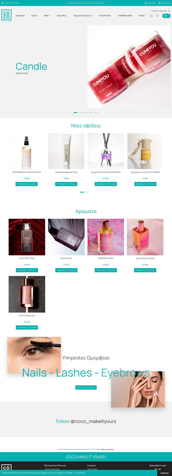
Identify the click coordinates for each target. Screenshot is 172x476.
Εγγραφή (163, 11)
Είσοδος (155, 11)
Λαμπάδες (61, 15)
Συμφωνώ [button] (165, 473)
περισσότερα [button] (79, 473)
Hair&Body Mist (125, 15)
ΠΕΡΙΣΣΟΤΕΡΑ (22, 73)
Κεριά (34, 15)
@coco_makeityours (93, 421)
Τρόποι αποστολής (52, 469)
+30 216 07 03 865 (10, 3)
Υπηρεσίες (150, 3)
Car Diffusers (105, 15)
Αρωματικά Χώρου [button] (82, 15)
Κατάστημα (165, 3)
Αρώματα (20, 15)
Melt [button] (46, 15)
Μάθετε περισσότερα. (107, 449)
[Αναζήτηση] (152, 15)
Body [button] (141, 15)
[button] (75, 113)
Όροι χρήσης (92, 469)
